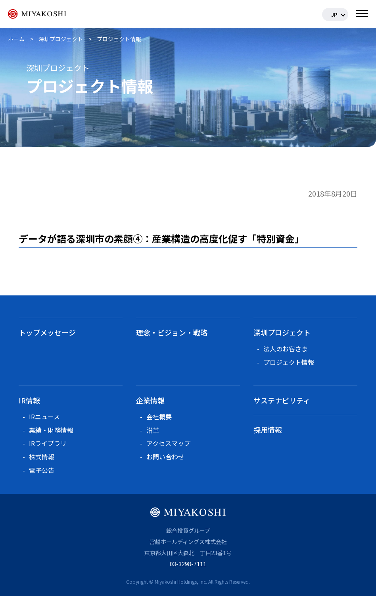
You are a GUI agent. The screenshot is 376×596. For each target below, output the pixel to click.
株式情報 (41, 456)
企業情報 (150, 400)
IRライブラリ (48, 443)
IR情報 (29, 400)
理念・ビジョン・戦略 (171, 332)
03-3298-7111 (188, 564)
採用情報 (267, 429)
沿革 (152, 430)
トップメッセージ (47, 332)
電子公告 (41, 470)
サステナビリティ (281, 400)
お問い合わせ (165, 456)
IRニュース (44, 416)
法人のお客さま (285, 348)
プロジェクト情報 (288, 362)
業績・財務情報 (51, 430)
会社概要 (159, 416)
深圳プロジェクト (282, 332)
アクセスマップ (168, 443)
